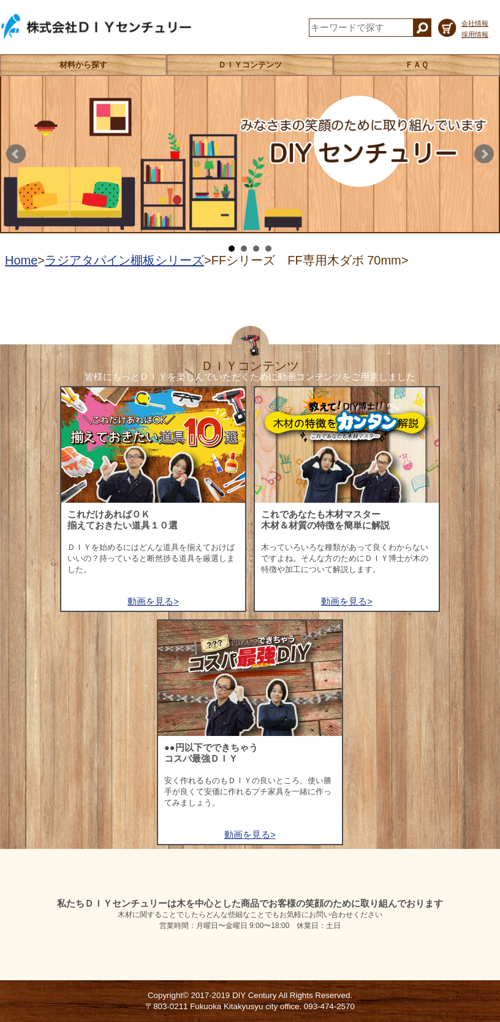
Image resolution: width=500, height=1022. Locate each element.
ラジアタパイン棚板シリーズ (124, 260)
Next (484, 154)
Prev (16, 154)
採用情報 (474, 34)
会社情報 (474, 23)
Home (21, 260)
